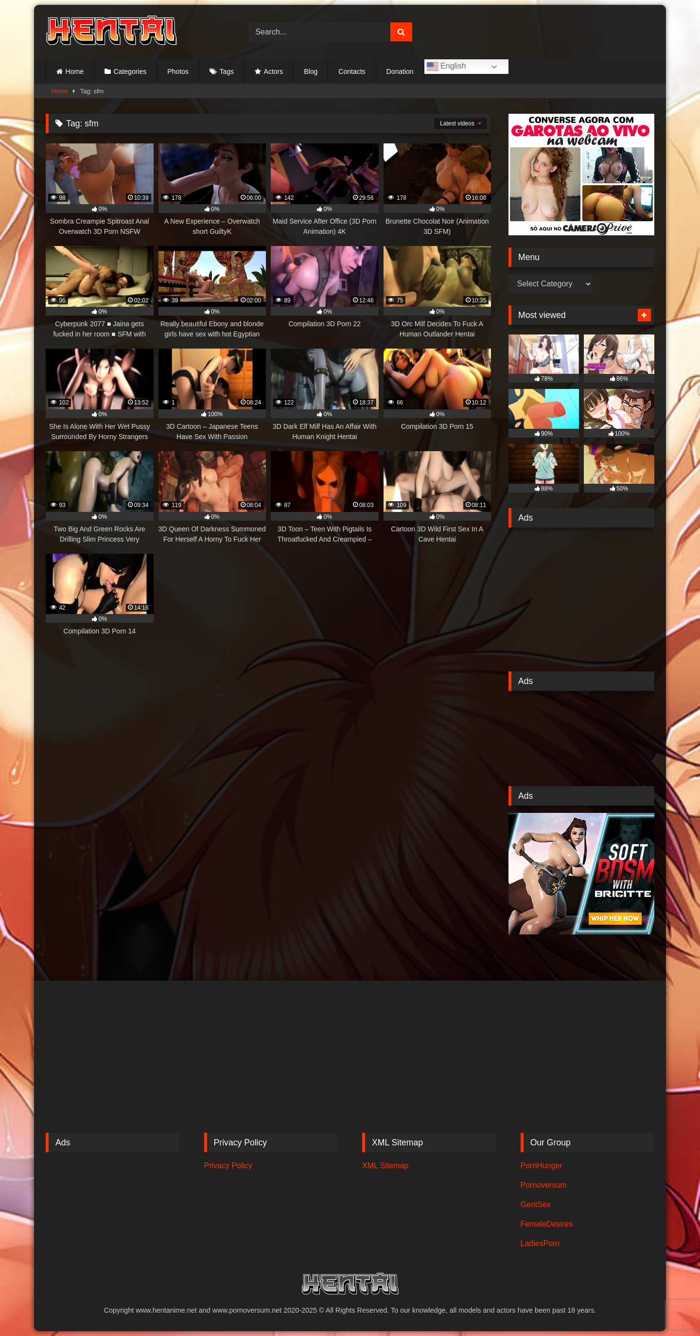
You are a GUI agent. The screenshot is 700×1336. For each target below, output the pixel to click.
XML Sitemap (385, 1165)
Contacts (351, 71)
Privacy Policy (228, 1165)
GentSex (536, 1204)
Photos (178, 71)
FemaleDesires (547, 1224)
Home (75, 71)
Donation (400, 71)
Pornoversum (544, 1185)
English (446, 66)
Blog (310, 71)
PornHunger (541, 1165)
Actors (273, 71)
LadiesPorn (540, 1243)
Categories (130, 71)
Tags (226, 71)
